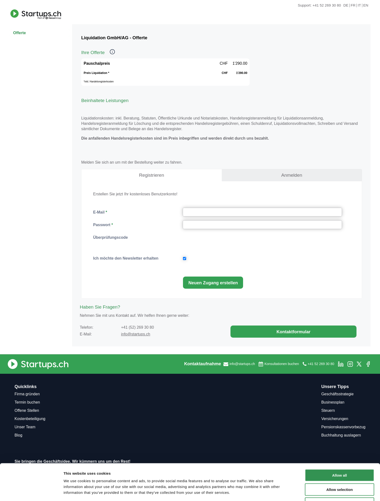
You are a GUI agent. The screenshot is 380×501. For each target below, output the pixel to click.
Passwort (101, 225)
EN (365, 5)
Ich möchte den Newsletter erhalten (125, 258)
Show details (254, 491)
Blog (18, 435)
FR (353, 5)
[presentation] (220, 242)
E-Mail (98, 212)
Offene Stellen (27, 410)
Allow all (339, 458)
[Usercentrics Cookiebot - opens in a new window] (31, 491)
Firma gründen (27, 394)
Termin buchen (27, 402)
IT (359, 5)
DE (345, 5)
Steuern (328, 410)
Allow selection (339, 473)
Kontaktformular (293, 331)
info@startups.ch (135, 334)
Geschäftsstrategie (337, 394)
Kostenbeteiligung (30, 419)
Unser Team (25, 427)
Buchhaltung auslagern (341, 435)
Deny (339, 487)
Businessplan (332, 402)
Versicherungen (334, 419)
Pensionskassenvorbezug (343, 427)
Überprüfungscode (110, 237)
